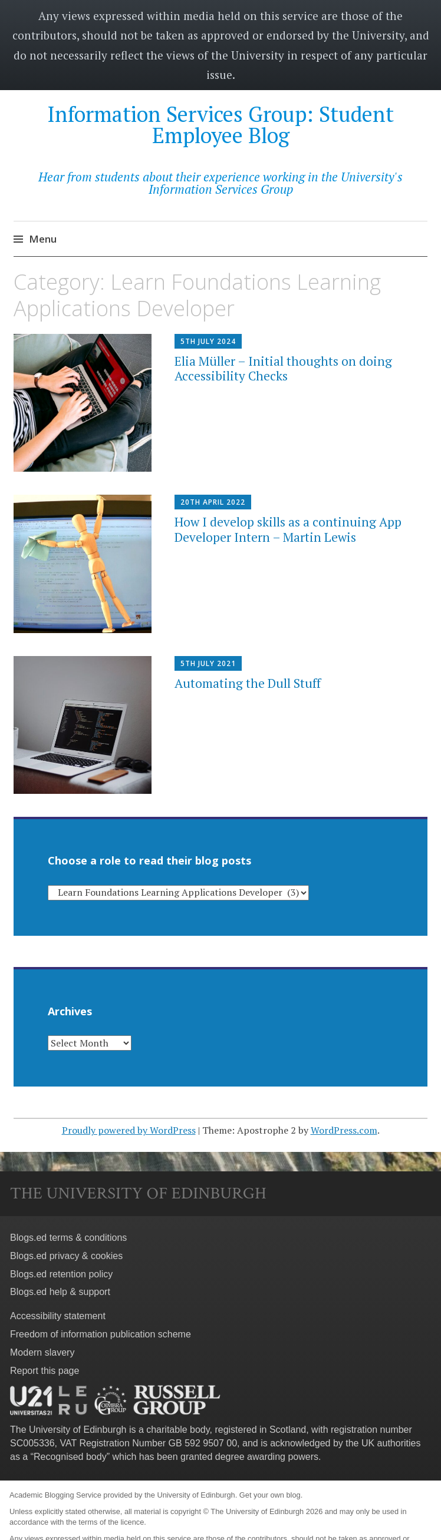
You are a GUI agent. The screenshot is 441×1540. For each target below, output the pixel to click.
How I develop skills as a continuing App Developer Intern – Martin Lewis (288, 529)
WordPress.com (344, 1130)
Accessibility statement (58, 1316)
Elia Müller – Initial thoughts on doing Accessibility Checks (283, 368)
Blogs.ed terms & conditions (68, 1238)
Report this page (44, 1371)
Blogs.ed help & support (60, 1292)
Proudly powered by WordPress (129, 1130)
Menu (43, 239)
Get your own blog (270, 1495)
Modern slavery (42, 1352)
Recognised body (70, 1457)
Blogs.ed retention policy (61, 1274)
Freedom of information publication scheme (100, 1334)
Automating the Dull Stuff (248, 683)
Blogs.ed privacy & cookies (66, 1256)
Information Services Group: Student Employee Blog (220, 124)
